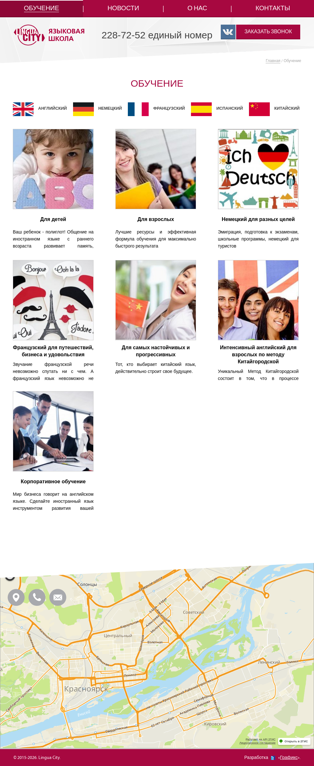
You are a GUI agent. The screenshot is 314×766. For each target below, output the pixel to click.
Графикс (289, 757)
